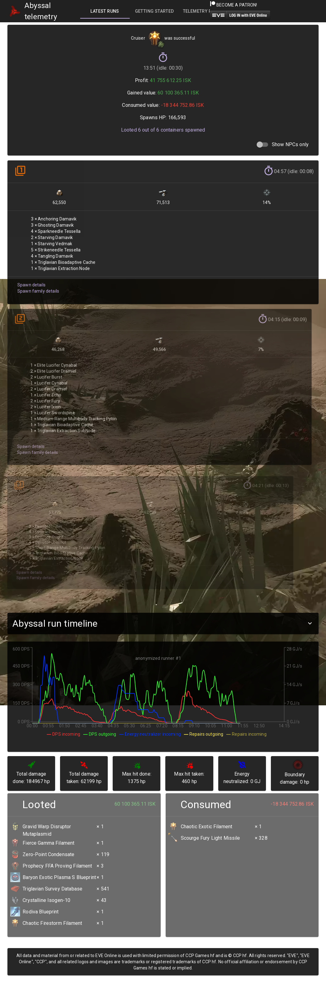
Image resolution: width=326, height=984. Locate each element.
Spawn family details (37, 287)
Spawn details (31, 280)
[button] (163, 623)
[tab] (105, 11)
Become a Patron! (233, 4)
